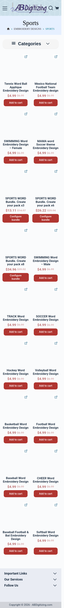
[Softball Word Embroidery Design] (45, 515)
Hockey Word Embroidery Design (15, 372)
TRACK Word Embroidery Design (15, 318)
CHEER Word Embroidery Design (45, 479)
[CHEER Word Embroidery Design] (45, 462)
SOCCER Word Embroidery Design (45, 318)
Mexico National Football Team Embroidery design (45, 87)
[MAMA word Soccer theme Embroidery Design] (45, 124)
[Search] (51, 8)
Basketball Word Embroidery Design (15, 425)
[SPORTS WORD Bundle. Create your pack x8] (15, 241)
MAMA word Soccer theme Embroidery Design (45, 144)
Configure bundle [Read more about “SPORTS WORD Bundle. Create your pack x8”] (16, 277)
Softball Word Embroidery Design (45, 533)
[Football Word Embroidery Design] (45, 408)
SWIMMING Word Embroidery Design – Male (45, 261)
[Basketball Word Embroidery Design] (15, 408)
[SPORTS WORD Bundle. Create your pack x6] (45, 182)
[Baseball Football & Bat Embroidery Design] (15, 515)
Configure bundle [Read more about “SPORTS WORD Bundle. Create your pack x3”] (16, 218)
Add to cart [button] (15, 102)
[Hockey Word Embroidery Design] (15, 354)
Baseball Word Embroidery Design (15, 479)
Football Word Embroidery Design (45, 425)
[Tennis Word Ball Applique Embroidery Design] (15, 67)
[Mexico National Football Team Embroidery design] (45, 67)
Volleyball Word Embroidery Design (45, 372)
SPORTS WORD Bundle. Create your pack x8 (15, 261)
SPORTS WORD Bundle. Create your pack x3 (15, 202)
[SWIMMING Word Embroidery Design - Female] (15, 124)
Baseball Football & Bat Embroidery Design (16, 535)
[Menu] (4, 8)
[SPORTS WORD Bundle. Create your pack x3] (15, 182)
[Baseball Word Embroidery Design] (15, 462)
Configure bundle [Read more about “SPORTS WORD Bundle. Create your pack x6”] (45, 218)
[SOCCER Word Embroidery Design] (45, 300)
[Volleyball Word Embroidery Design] (45, 354)
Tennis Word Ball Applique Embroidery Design (15, 87)
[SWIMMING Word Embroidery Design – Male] (45, 241)
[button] (5, 57)
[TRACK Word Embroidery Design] (15, 300)
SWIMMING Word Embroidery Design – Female (15, 144)
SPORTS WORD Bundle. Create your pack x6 (45, 202)
